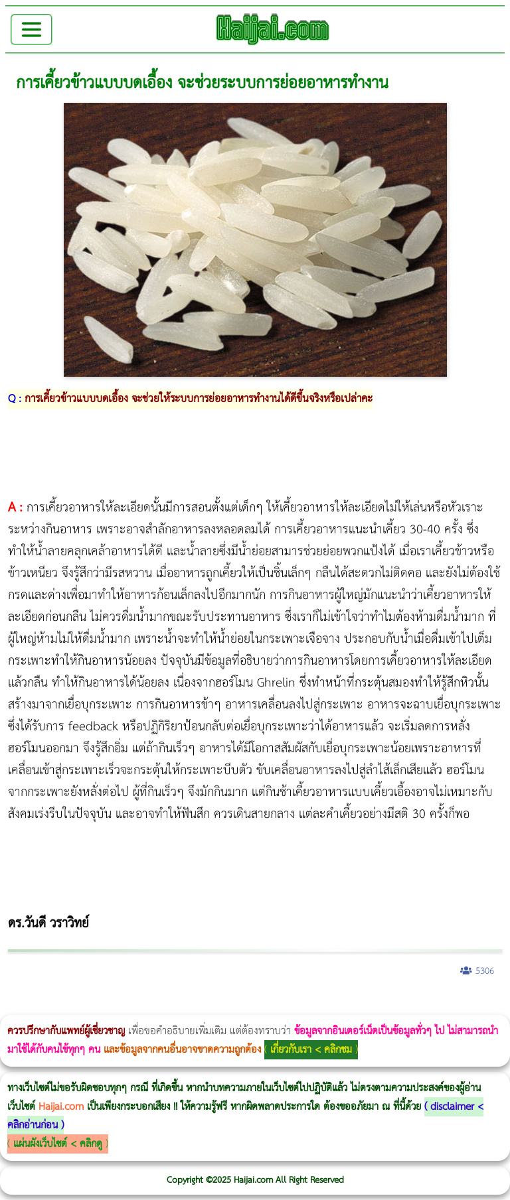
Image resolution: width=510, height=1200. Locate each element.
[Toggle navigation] (31, 29)
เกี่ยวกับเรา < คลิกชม (311, 1049)
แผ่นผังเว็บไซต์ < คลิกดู (57, 1144)
